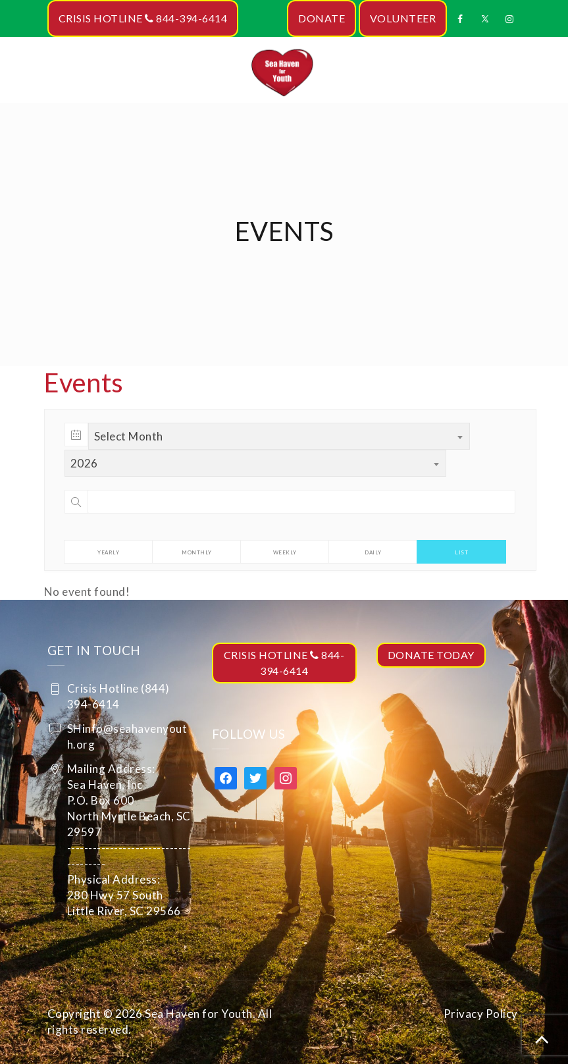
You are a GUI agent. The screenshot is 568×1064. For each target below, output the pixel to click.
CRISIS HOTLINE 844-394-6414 (143, 18)
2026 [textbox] (84, 463)
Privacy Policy (481, 1014)
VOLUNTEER (403, 18)
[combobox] (279, 436)
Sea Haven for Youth (199, 1014)
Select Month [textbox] (128, 436)
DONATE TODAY (431, 655)
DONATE (321, 18)
